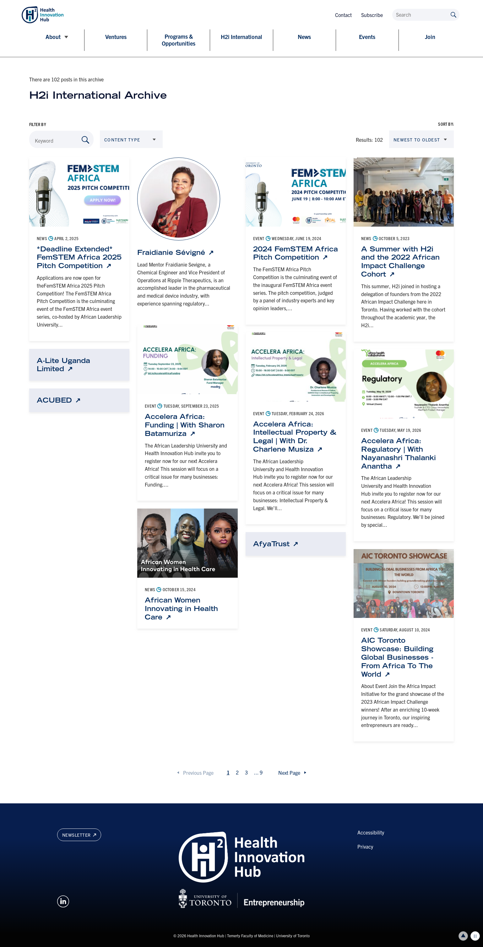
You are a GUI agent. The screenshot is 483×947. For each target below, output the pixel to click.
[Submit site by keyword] (453, 14)
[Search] (425, 15)
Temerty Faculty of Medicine (250, 935)
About (53, 36)
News (304, 36)
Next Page (289, 772)
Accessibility (370, 832)
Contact (343, 15)
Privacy (365, 846)
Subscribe (372, 15)
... (258, 772)
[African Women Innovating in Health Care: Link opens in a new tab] (187, 608)
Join (430, 36)
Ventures (116, 36)
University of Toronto (293, 935)
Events (367, 36)
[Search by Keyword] (85, 140)
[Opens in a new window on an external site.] (63, 900)
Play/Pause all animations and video (475, 936)
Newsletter (79, 835)
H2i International (241, 36)
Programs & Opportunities (178, 40)
